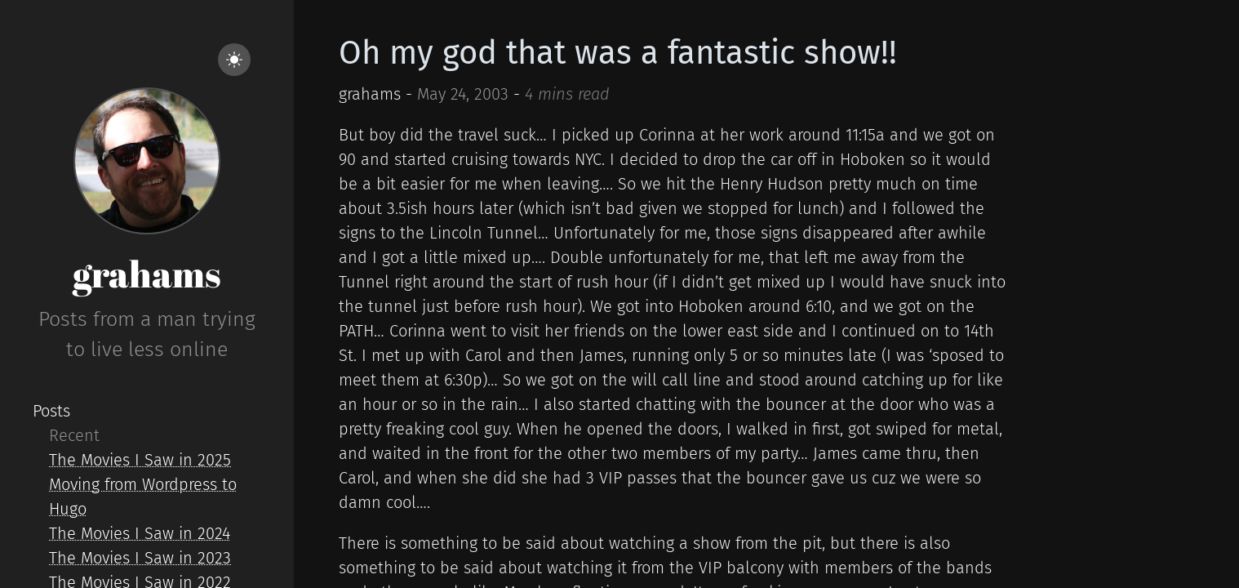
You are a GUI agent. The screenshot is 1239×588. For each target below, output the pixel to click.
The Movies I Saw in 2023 (140, 558)
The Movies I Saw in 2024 (139, 533)
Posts (51, 411)
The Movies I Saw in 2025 (140, 460)
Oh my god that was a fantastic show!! (618, 53)
